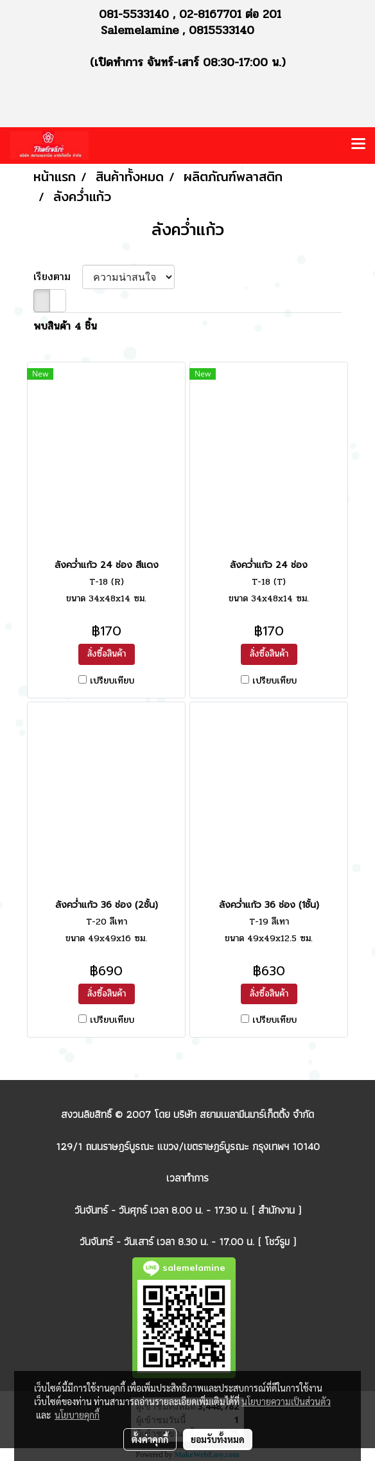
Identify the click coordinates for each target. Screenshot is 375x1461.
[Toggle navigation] (358, 145)
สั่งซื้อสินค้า (106, 653)
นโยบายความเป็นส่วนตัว (286, 1401)
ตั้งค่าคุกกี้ (150, 1439)
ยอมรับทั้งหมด (218, 1439)
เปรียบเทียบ (112, 681)
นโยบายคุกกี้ (77, 1415)
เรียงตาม (57, 277)
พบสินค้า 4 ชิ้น (65, 326)
